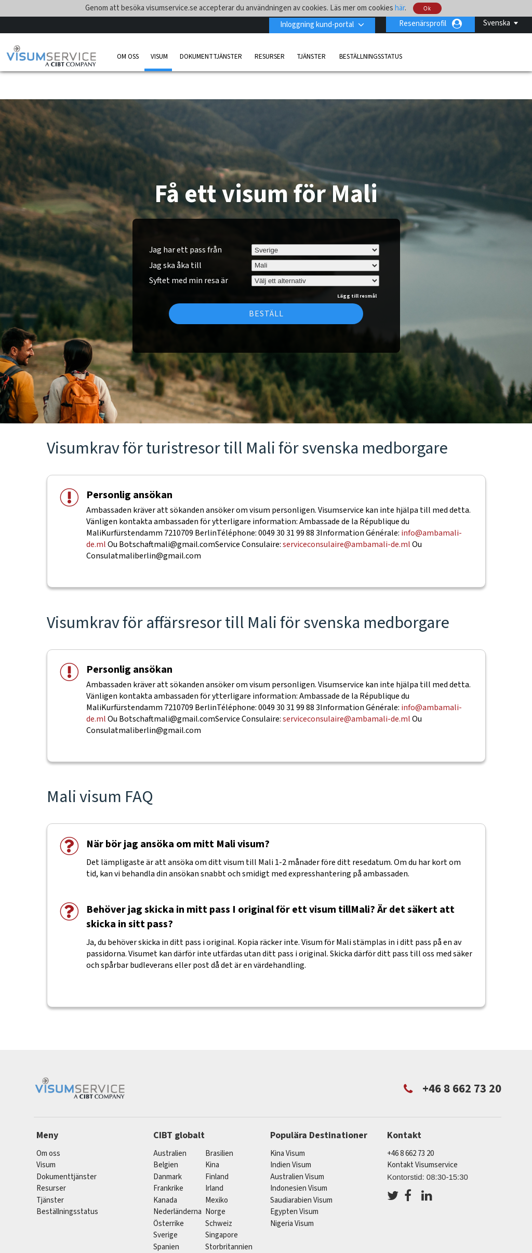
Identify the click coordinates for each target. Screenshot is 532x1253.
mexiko (216, 1169)
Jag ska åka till (175, 235)
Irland (214, 1157)
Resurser (270, 55)
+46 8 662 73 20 (410, 1122)
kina (212, 1134)
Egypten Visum (294, 1181)
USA (212, 1227)
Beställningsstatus (370, 55)
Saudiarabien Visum (301, 1169)
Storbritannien (228, 1216)
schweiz (218, 1193)
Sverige (165, 1204)
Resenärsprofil (422, 23)
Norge (215, 1181)
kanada (165, 1169)
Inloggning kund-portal (315, 23)
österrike (168, 1193)
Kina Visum (287, 1122)
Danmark (167, 1146)
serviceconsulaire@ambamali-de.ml (346, 514)
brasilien (219, 1122)
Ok (427, 8)
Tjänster (312, 55)
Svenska (496, 23)
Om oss (128, 55)
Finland (217, 1146)
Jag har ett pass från (185, 219)
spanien (166, 1216)
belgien (165, 1134)
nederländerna (177, 1181)
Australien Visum (297, 1146)
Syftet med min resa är (188, 249)
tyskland (167, 1227)
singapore (221, 1204)
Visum (159, 55)
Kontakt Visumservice (422, 1134)
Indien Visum (290, 1134)
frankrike (168, 1157)
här (400, 8)
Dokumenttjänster (211, 55)
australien (170, 1122)
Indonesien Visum (298, 1157)
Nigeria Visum (292, 1193)
